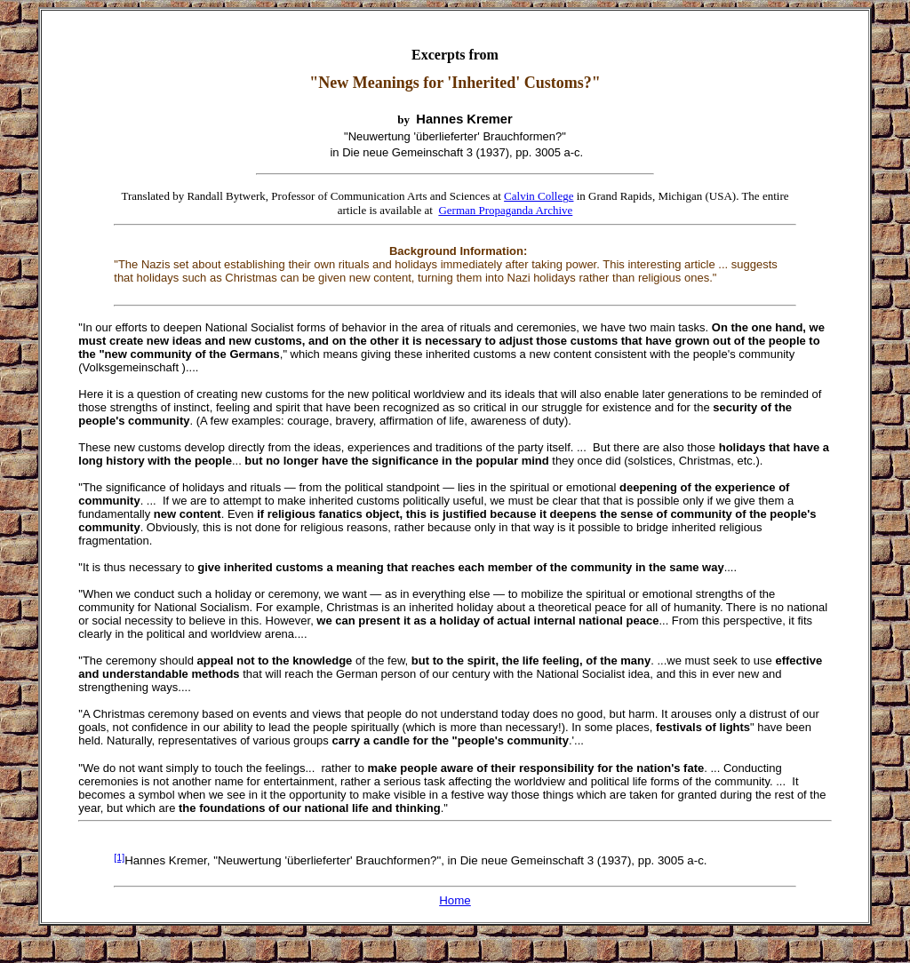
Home (455, 900)
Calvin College (538, 196)
